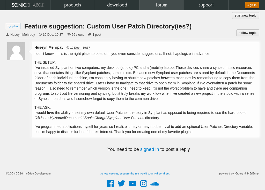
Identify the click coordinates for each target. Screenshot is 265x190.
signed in (149, 149)
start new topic (245, 15)
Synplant (13, 26)
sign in (252, 5)
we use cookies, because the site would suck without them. (135, 173)
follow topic (247, 33)
